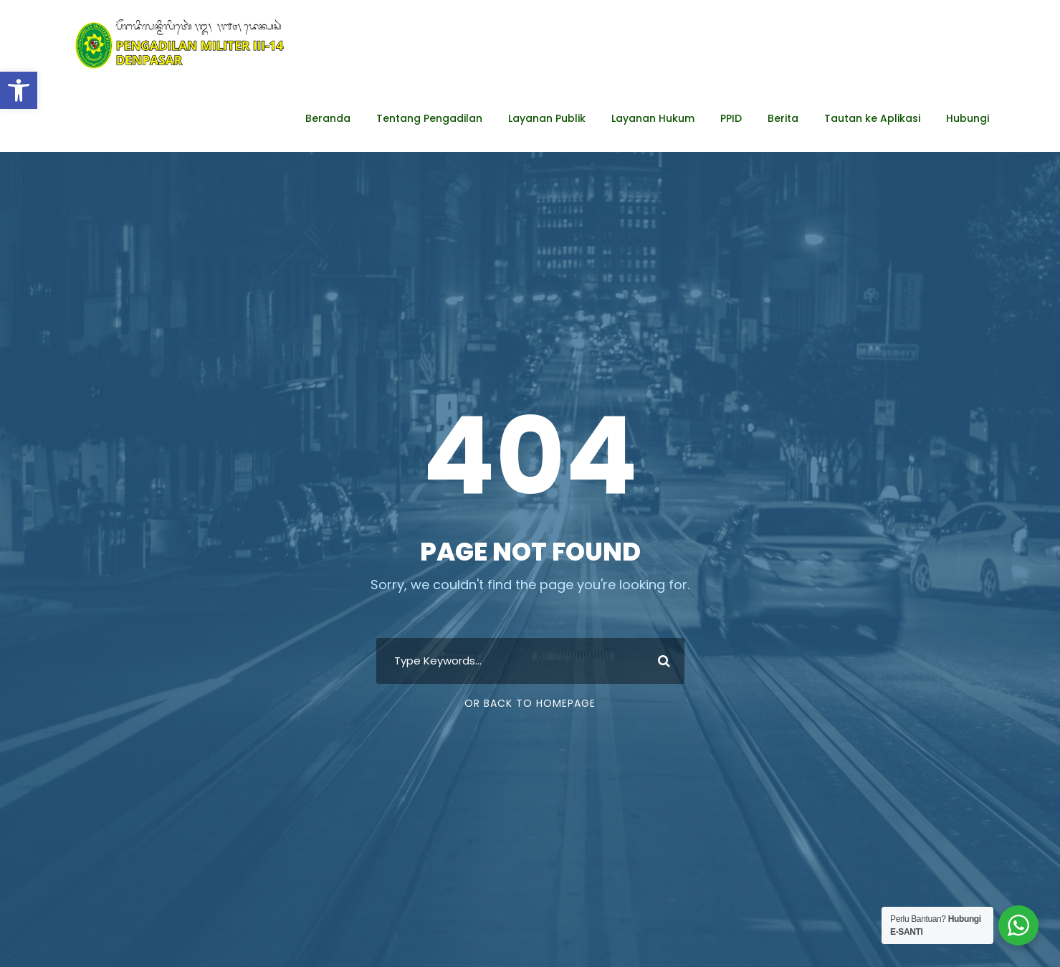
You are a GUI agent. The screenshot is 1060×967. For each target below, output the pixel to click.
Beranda (327, 118)
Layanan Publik (547, 118)
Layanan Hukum (652, 118)
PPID (731, 118)
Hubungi (967, 118)
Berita (783, 118)
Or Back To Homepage (530, 703)
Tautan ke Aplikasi (872, 118)
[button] (18, 90)
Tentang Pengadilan (429, 118)
